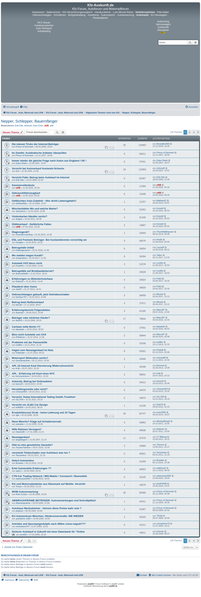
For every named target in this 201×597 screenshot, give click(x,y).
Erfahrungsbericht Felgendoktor (31, 310)
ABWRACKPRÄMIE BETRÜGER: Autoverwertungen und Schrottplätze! (54, 500)
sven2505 (161, 412)
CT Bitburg (162, 437)
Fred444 (20, 266)
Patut (159, 278)
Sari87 (19, 289)
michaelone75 (22, 526)
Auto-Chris (38, 125)
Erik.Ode (19, 125)
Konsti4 (160, 208)
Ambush (28, 125)
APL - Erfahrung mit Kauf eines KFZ (33, 373)
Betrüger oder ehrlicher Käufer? (31, 317)
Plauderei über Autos (24, 286)
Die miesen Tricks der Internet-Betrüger (35, 144)
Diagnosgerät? (20, 232)
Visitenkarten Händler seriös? (29, 216)
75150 (160, 516)
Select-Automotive (23, 460)
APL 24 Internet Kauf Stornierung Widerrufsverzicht (42, 365)
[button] (198, 132)
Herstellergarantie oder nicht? (30, 389)
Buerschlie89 (22, 273)
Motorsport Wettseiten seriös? (30, 358)
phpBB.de (113, 586)
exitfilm (19, 345)
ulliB (46, 125)
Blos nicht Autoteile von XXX (29, 334)
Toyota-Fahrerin (23, 447)
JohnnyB (161, 168)
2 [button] (189, 132)
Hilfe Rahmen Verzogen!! (26, 429)
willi (51, 125)
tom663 (23, 534)
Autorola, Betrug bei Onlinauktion (32, 381)
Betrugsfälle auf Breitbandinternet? (33, 271)
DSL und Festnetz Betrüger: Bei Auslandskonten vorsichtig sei (49, 239)
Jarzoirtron (21, 211)
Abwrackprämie (23, 503)
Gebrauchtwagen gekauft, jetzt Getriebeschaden (40, 294)
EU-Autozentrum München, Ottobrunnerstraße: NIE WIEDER (47, 516)
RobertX (19, 281)
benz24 (19, 384)
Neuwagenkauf (21, 437)
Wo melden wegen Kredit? (27, 255)
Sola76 (160, 404)
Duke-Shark (21, 163)
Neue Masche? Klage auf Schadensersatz (36, 421)
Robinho (160, 429)
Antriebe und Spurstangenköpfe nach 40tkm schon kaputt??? (49, 523)
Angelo (19, 219)
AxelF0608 (162, 483)
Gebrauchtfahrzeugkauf (26, 193)
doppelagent (21, 440)
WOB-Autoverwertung (25, 491)
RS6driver (20, 337)
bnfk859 (19, 407)
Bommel (160, 365)
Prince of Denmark (24, 147)
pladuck (19, 511)
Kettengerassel (23, 250)
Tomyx (19, 486)
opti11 (19, 471)
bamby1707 (21, 297)
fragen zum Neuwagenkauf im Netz (32, 350)
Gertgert (19, 242)
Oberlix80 (20, 432)
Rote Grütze (21, 494)
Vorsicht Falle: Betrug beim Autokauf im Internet (40, 177)
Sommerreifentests (23, 185)
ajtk (17, 415)
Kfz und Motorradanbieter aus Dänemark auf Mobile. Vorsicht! (49, 483)
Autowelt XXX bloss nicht (27, 263)
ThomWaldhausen (165, 232)
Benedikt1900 (163, 144)
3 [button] (194, 132)
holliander (20, 353)
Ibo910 (19, 320)
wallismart (161, 468)
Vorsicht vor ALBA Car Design (30, 404)
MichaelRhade (163, 421)
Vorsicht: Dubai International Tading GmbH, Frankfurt (43, 397)
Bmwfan (19, 463)
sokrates (20, 424)
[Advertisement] (100, 73)
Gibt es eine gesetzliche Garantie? (32, 444)
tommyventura (22, 376)
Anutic (160, 239)
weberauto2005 (23, 479)
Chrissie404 (21, 392)
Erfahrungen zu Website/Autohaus (32, 278)
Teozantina (21, 455)
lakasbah (20, 329)
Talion (159, 255)
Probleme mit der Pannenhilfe (29, 342)
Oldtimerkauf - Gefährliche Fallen (31, 224)
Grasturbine (21, 258)
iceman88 (161, 358)
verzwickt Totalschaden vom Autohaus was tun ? (41, 452)
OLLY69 (19, 399)
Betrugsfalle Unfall (23, 247)
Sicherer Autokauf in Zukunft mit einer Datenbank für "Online (48, 531)
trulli (18, 368)
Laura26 (160, 247)
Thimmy (160, 444)
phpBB (91, 584)
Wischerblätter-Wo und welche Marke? (35, 208)
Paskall (160, 350)
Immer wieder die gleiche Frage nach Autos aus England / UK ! (49, 160)
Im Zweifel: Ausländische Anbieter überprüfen (39, 152)
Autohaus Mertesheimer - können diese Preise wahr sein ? (47, 508)
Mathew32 (161, 200)
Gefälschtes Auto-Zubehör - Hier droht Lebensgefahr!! (44, 200)
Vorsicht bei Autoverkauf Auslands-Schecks (38, 168)
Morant (160, 294)
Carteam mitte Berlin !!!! (26, 326)
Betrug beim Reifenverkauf (28, 302)
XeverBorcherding (24, 234)
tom (17, 171)
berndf (19, 305)
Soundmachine (23, 360)
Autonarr (20, 312)
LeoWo (160, 263)
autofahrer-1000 (23, 518)
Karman (160, 531)
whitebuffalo (21, 203)
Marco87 (161, 310)
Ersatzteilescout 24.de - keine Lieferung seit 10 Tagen (43, 412)
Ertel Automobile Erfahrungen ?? (31, 468)
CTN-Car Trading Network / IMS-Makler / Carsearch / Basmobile (49, 476)
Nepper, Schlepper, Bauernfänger (29, 121)
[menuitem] (23, 107)
